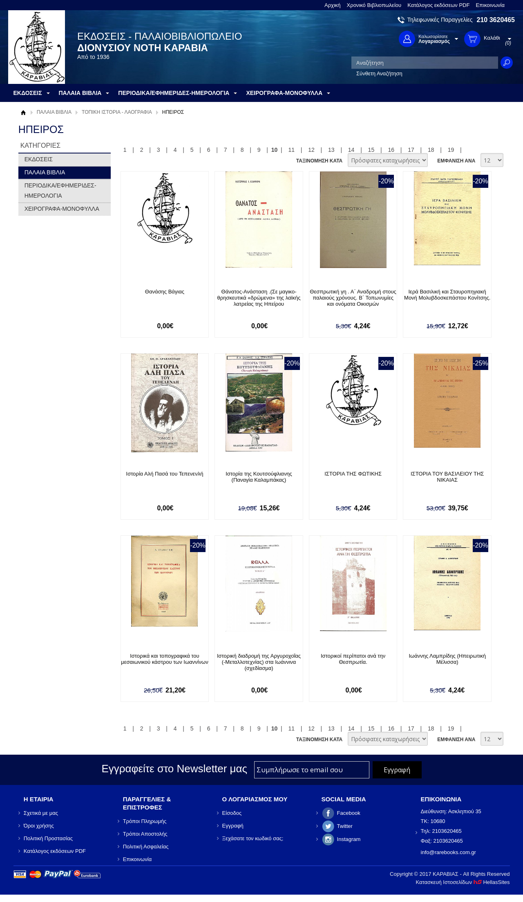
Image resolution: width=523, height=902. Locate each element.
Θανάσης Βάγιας (164, 292)
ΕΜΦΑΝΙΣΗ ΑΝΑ (456, 161)
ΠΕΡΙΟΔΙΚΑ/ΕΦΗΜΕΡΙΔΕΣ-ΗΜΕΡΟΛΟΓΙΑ (60, 190)
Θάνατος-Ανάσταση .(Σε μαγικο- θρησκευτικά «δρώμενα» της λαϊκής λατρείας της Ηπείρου (259, 298)
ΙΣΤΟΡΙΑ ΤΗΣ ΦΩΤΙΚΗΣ (353, 474)
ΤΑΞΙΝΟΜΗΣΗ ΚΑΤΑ (319, 161)
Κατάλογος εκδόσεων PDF (438, 5)
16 (391, 150)
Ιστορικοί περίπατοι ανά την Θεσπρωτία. (353, 659)
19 (451, 150)
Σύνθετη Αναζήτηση (379, 73)
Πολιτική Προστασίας (48, 838)
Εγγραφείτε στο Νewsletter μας (174, 768)
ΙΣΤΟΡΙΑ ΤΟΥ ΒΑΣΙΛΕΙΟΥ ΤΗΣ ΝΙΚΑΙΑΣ (447, 477)
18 (431, 150)
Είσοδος (232, 813)
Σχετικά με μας (41, 813)
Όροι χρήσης (39, 826)
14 (351, 150)
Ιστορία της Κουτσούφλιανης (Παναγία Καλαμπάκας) (259, 477)
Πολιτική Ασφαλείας (146, 846)
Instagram (349, 839)
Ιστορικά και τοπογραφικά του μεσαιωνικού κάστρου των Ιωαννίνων (164, 659)
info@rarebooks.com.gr (448, 852)
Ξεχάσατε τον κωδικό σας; (253, 838)
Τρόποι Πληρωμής (145, 821)
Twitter (345, 826)
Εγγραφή (233, 826)
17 (411, 150)
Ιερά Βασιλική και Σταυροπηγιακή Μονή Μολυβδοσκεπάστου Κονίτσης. (447, 295)
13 (331, 150)
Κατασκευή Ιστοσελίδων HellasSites (463, 882)
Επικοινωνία (490, 5)
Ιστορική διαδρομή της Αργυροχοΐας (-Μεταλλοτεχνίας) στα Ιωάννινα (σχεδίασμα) (259, 662)
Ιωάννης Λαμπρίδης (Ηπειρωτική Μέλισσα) (447, 659)
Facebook (348, 813)
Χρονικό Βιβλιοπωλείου (374, 5)
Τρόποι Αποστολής (145, 834)
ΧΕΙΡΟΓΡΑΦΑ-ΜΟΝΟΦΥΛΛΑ (62, 208)
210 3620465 (496, 19)
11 (291, 150)
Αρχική (332, 5)
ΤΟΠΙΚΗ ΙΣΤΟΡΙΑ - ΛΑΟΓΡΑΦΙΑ (117, 112)
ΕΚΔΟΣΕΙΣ (39, 159)
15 (371, 150)
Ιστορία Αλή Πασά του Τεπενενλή (164, 474)
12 (311, 150)
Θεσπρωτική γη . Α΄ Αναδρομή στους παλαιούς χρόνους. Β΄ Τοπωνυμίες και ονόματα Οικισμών (353, 298)
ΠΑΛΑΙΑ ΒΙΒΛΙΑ (54, 112)
